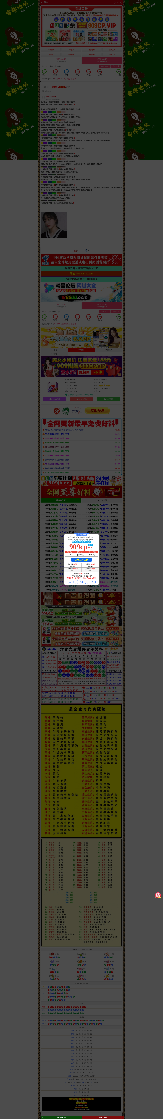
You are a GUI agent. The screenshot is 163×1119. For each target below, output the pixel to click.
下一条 (91, 582)
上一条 (71, 582)
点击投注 (81, 573)
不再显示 (81, 582)
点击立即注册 (81, 560)
